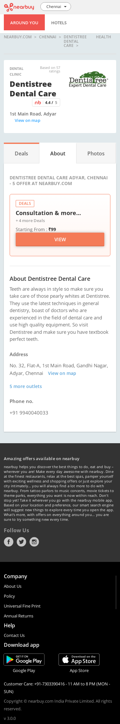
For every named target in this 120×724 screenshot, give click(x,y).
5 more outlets (26, 386)
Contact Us (14, 635)
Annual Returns (18, 616)
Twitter (21, 542)
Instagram (34, 542)
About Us (12, 586)
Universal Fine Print (22, 606)
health (103, 37)
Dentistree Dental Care (75, 41)
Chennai (47, 37)
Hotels (59, 23)
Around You (24, 23)
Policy (9, 596)
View (60, 239)
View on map (27, 120)
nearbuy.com (18, 37)
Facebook (8, 542)
